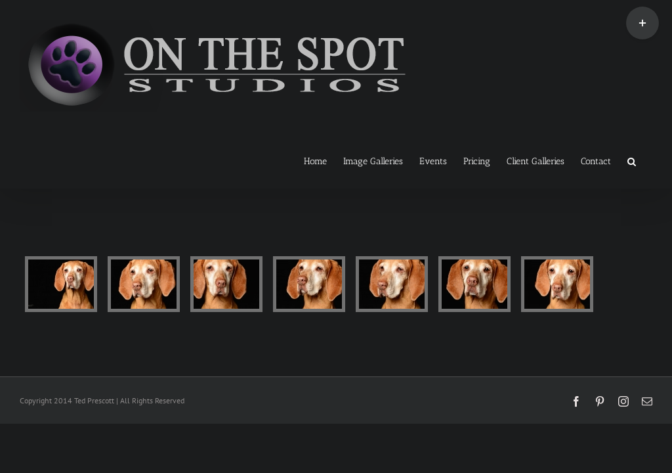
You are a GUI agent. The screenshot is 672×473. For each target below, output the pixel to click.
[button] (631, 160)
